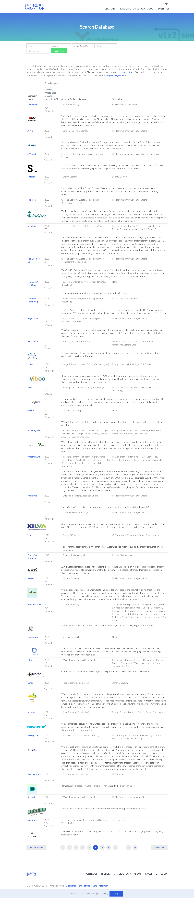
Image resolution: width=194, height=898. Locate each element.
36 (135, 847)
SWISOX (31, 153)
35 (128, 847)
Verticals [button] (111, 9)
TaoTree (31, 199)
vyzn (29, 387)
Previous (38, 847)
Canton (48, 89)
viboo (30, 364)
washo (30, 410)
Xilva (29, 512)
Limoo (30, 682)
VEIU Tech (32, 341)
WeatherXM (33, 456)
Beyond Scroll (34, 604)
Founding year (51, 85)
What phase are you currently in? (51, 95)
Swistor (31, 176)
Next (157, 847)
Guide (136, 9)
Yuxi (29, 535)
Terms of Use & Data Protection (92, 885)
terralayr (31, 226)
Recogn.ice (32, 735)
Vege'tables (33, 318)
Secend (31, 797)
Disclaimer (71, 885)
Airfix (30, 130)
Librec (30, 660)
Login (166, 4)
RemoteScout (34, 774)
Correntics (32, 637)
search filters (128, 72)
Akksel (30, 578)
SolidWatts (32, 104)
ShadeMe (32, 820)
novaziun (31, 712)
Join (143, 9)
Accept (116, 893)
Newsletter (163, 9)
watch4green (34, 430)
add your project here (115, 75)
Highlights (125, 9)
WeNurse (32, 495)
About (151, 9)
